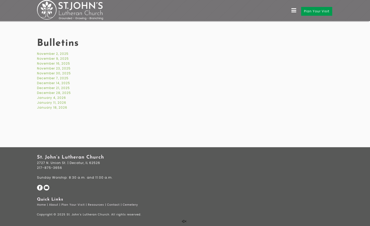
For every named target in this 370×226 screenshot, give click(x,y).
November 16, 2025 (53, 63)
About (54, 205)
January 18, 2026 (52, 107)
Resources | (97, 205)
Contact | (115, 205)
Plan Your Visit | (74, 205)
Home (42, 205)
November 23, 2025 (54, 68)
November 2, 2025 (53, 53)
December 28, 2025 (54, 93)
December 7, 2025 (53, 78)
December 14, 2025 (53, 83)
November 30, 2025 (54, 73)
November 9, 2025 (53, 58)
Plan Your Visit (316, 11)
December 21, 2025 (53, 88)
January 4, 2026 (51, 97)
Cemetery (131, 205)
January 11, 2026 (51, 102)
